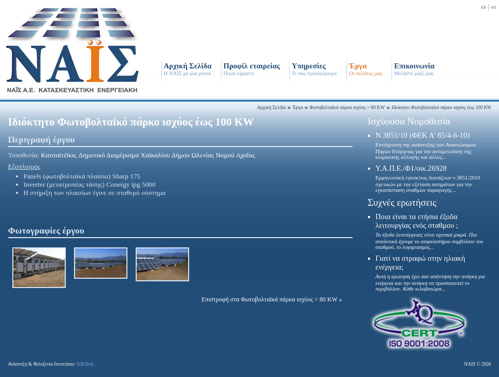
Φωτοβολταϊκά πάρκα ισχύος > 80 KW (347, 107)
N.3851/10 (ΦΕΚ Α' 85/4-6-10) (426, 145)
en (493, 7)
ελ (483, 7)
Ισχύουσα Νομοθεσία (409, 121)
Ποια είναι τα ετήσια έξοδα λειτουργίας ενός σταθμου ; (430, 231)
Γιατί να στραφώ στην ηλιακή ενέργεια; (430, 273)
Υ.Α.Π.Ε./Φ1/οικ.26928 (428, 178)
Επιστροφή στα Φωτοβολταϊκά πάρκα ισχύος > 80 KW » (271, 299)
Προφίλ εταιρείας (252, 69)
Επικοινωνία (414, 69)
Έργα (365, 69)
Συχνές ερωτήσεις (402, 202)
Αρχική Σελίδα (188, 69)
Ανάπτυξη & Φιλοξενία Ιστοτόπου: (51, 364)
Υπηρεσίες (314, 69)
